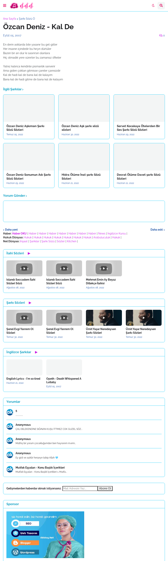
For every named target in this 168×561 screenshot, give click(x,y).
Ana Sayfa (9, 18)
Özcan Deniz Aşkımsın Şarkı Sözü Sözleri (25, 128)
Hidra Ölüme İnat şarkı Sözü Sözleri (81, 176)
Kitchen (71, 241)
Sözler (61, 241)
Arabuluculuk (101, 237)
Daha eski (156, 229)
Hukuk (28, 237)
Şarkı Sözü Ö (27, 18)
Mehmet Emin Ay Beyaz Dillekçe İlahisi (101, 281)
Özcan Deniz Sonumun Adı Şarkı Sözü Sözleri (28, 176)
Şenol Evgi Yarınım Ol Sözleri (19, 330)
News (101, 233)
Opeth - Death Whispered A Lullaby (63, 380)
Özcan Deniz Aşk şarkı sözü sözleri (80, 128)
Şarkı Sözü (48, 241)
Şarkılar (34, 241)
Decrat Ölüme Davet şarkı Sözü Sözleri (138, 176)
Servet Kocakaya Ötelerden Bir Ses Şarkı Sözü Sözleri (138, 128)
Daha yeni (11, 229)
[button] (4, 5)
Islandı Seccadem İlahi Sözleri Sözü (20, 281)
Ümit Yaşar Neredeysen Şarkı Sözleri (101, 330)
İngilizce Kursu (117, 233)
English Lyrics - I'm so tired (23, 378)
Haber (33, 233)
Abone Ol (105, 488)
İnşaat (24, 241)
